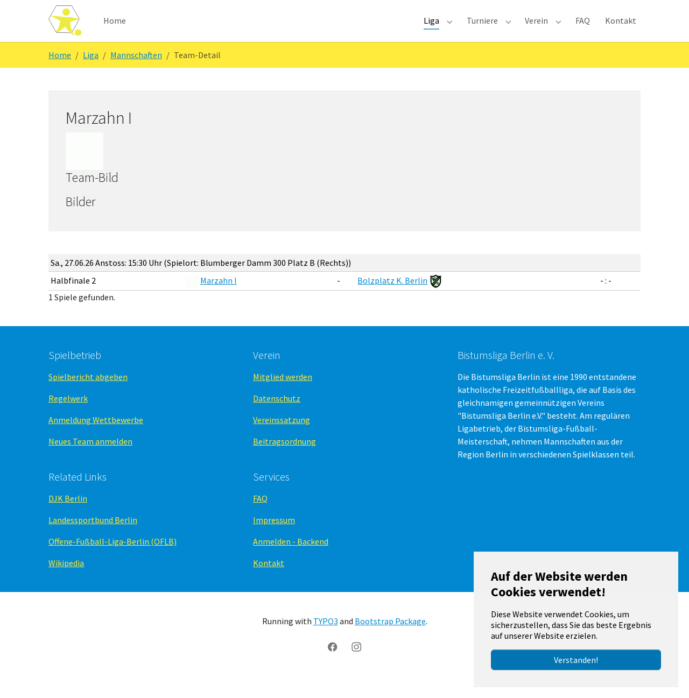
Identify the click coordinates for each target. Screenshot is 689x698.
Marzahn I (218, 297)
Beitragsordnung (284, 459)
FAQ (260, 516)
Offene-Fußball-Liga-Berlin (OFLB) (112, 559)
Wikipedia (66, 580)
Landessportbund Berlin (92, 537)
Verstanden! (576, 659)
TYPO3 (325, 638)
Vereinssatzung (281, 437)
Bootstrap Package (390, 638)
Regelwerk (68, 416)
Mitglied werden (282, 394)
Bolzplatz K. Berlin (392, 297)
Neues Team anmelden (90, 459)
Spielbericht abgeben (88, 394)
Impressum (274, 537)
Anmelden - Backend (290, 559)
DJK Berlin (67, 516)
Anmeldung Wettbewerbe (95, 437)
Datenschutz (276, 416)
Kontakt (268, 580)
